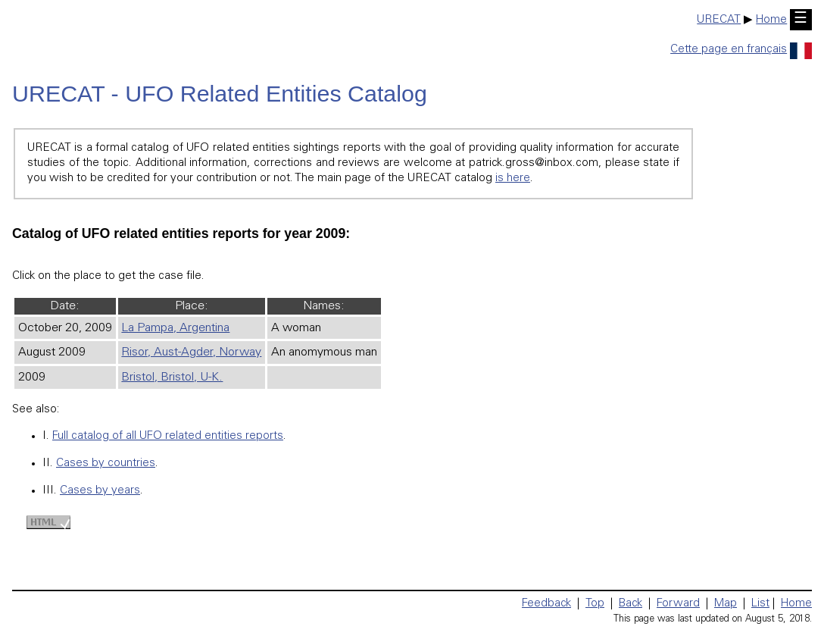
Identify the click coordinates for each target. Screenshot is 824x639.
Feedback (546, 603)
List (760, 603)
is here (512, 178)
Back (630, 603)
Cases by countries (105, 463)
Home (771, 20)
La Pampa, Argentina (175, 328)
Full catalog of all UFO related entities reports (167, 436)
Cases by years (100, 490)
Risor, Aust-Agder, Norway (191, 352)
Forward (678, 603)
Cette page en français (741, 49)
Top (594, 603)
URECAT (719, 20)
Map (725, 603)
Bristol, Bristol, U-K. (172, 377)
